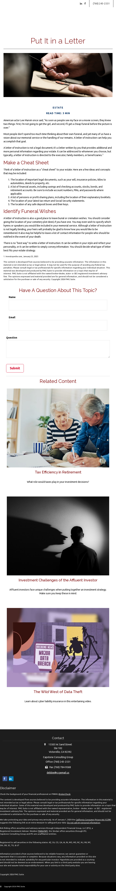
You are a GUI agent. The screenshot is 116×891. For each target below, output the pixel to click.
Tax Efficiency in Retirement (58, 472)
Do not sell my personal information (83, 823)
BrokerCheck (65, 794)
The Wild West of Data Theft (58, 691)
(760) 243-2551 (101, 3)
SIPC (46, 831)
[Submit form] (15, 368)
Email (12, 317)
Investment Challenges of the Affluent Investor (58, 580)
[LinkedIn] (81, 3)
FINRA (40, 831)
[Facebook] (85, 3)
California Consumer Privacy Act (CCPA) (93, 820)
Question (11, 337)
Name (12, 297)
